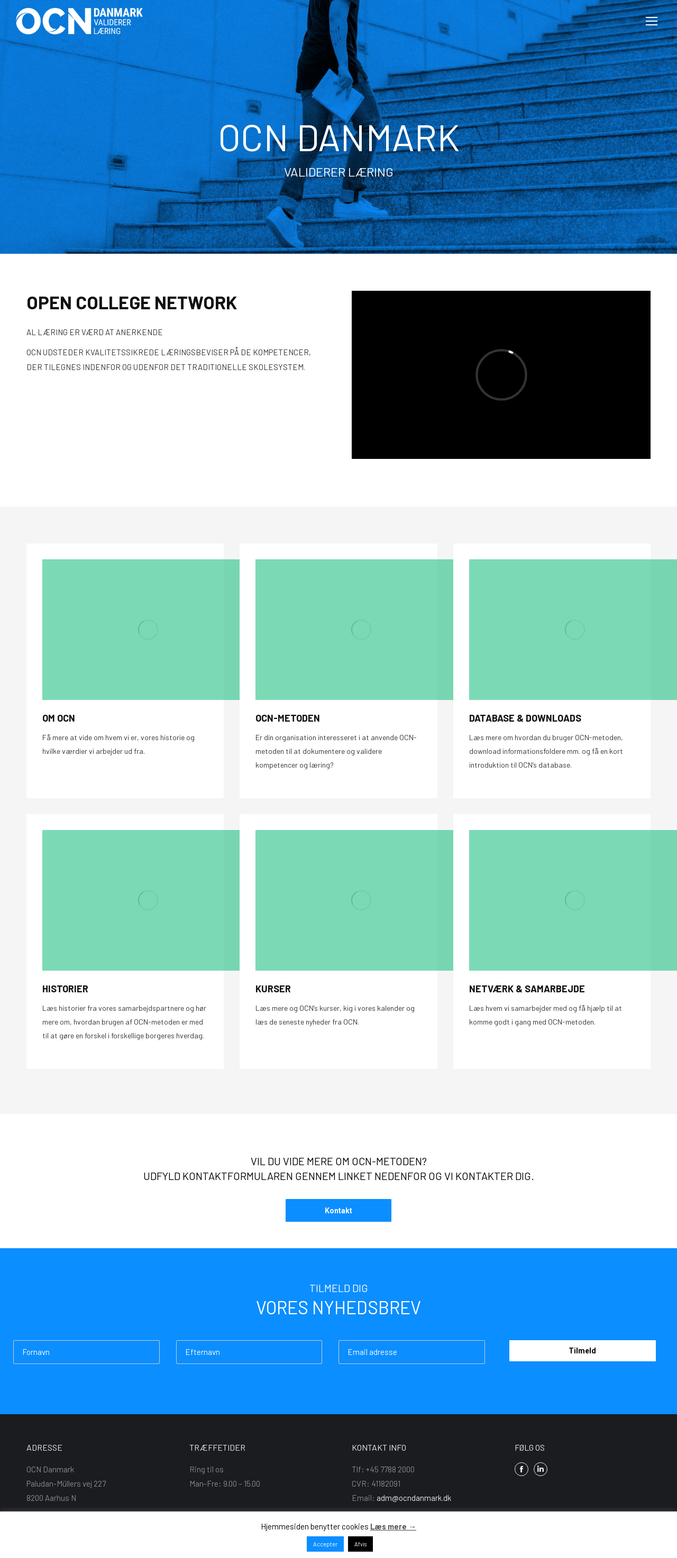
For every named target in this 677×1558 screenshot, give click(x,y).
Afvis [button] (360, 1544)
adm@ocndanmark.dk (414, 1497)
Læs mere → (393, 1526)
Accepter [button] (325, 1544)
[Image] (148, 629)
